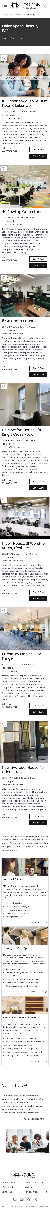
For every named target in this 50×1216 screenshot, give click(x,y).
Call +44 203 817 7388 (34, 1119)
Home (4, 15)
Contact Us (6, 1191)
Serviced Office (8, 1182)
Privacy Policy (31, 1191)
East (25, 15)
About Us (29, 1187)
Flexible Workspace (34, 1182)
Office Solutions (8, 1187)
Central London (15, 15)
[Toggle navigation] (5, 5)
